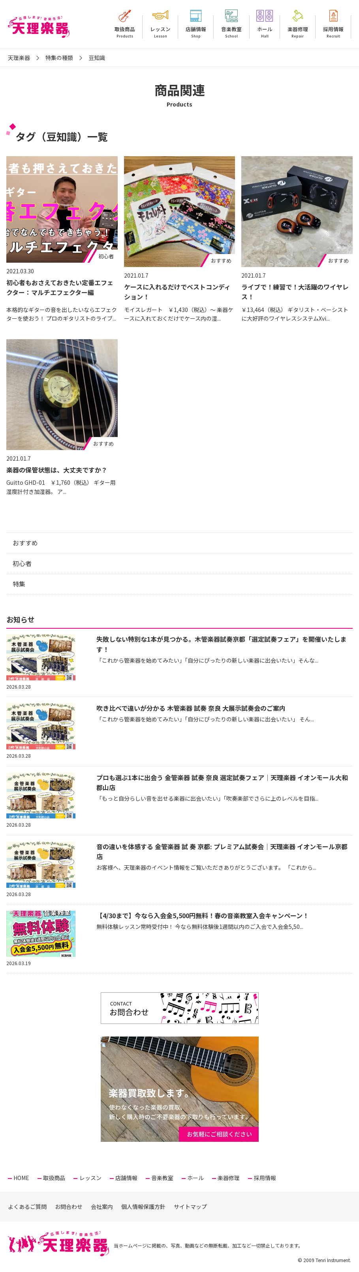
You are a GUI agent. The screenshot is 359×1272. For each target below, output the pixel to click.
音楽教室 (231, 32)
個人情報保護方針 (143, 1206)
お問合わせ (69, 1206)
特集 (19, 583)
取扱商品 (125, 32)
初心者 (22, 563)
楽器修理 (298, 32)
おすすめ (25, 542)
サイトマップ (190, 1206)
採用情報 (333, 32)
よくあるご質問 (27, 1206)
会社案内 (102, 1206)
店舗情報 (196, 32)
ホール (265, 32)
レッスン (160, 32)
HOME (21, 1178)
